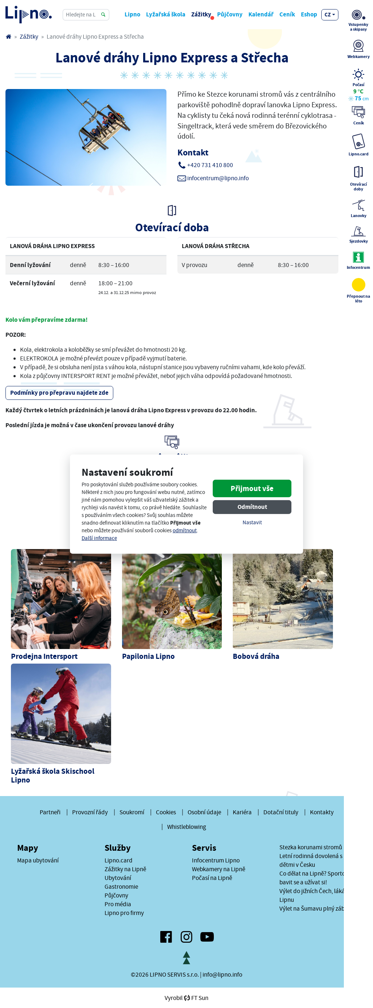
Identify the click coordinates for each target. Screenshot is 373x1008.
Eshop (309, 14)
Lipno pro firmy (124, 913)
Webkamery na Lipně (218, 869)
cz (328, 14)
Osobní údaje (204, 812)
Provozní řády (90, 812)
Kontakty (322, 812)
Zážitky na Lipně (125, 869)
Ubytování (118, 878)
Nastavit (252, 522)
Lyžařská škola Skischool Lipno (52, 775)
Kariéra (242, 812)
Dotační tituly (280, 812)
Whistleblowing (186, 827)
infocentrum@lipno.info (218, 178)
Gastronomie (121, 887)
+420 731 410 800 (210, 165)
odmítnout (185, 530)
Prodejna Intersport (44, 656)
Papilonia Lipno (148, 656)
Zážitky (201, 14)
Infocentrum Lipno (216, 860)
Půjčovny (230, 14)
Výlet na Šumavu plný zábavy (316, 908)
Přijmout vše (252, 488)
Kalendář (261, 14)
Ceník (287, 14)
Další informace (99, 538)
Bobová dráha (256, 656)
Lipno (132, 14)
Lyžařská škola (165, 14)
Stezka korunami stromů (310, 847)
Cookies (166, 812)
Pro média (118, 904)
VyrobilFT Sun (186, 998)
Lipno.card (119, 860)
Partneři (50, 812)
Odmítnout (252, 507)
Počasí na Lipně (212, 878)
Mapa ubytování (38, 860)
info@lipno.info (222, 974)
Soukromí (131, 812)
